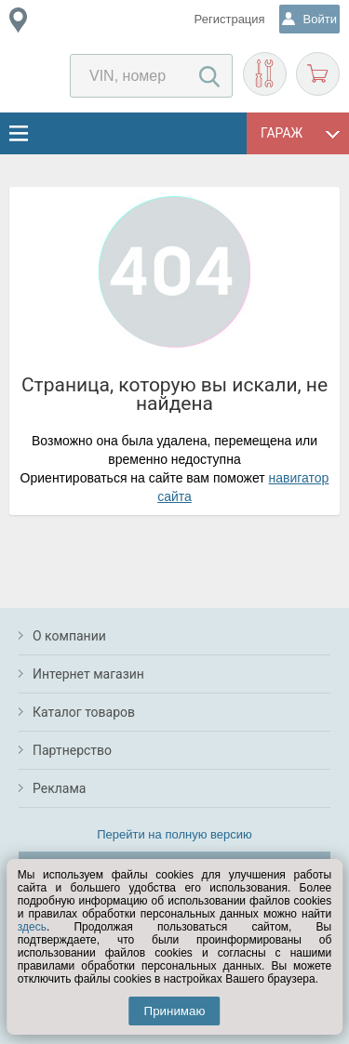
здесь (32, 926)
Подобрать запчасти (265, 74)
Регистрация (230, 19)
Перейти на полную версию (174, 834)
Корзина (318, 74)
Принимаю (175, 1011)
